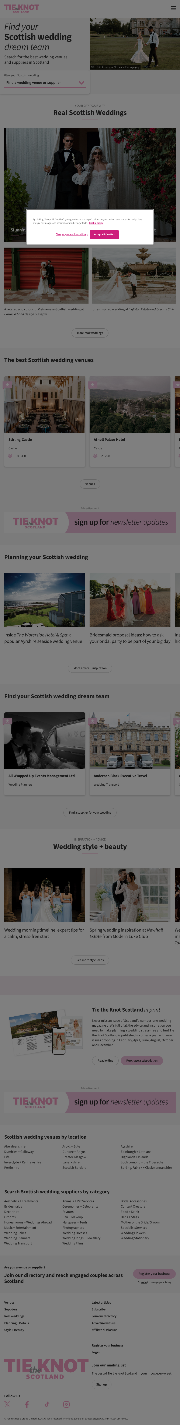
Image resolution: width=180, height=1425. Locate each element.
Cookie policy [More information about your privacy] (96, 223)
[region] (90, 226)
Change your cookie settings (71, 234)
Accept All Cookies (104, 234)
